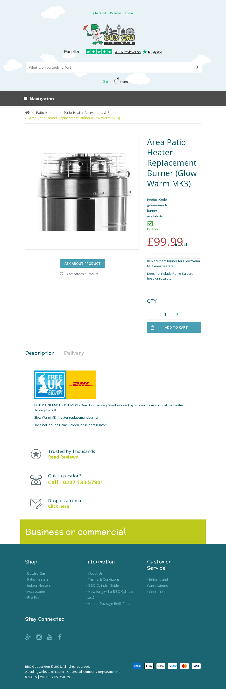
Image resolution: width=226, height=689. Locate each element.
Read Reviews (63, 457)
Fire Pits (33, 597)
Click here (58, 506)
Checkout (99, 13)
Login (129, 13)
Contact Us (157, 591)
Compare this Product (79, 274)
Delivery (74, 352)
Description (39, 352)
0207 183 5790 (81, 482)
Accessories (36, 591)
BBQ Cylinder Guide (103, 585)
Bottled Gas (36, 573)
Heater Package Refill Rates (109, 603)
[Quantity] (165, 314)
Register (115, 13)
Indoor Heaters (39, 585)
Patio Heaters (38, 579)
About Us (95, 573)
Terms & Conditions (104, 579)
